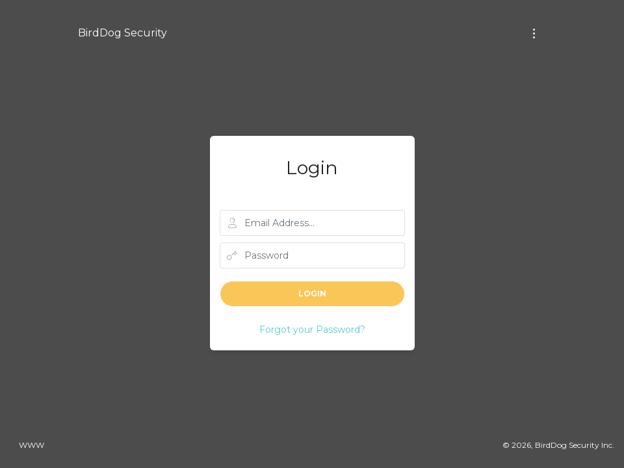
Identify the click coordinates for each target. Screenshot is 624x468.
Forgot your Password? (312, 329)
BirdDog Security (122, 33)
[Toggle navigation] (534, 33)
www (31, 445)
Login (312, 293)
